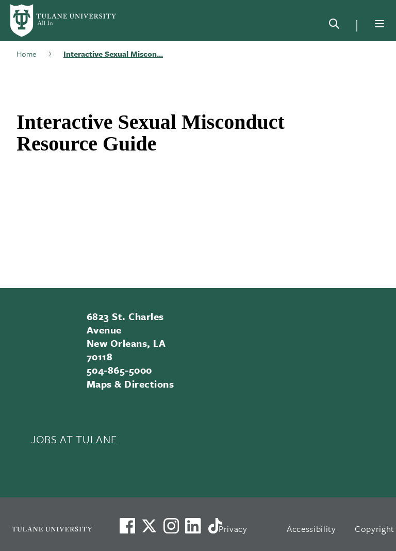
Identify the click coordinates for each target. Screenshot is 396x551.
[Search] (334, 26)
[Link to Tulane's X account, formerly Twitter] (149, 525)
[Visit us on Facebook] (127, 525)
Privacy (233, 528)
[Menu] (379, 24)
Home (26, 53)
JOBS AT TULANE (74, 439)
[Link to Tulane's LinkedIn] (193, 525)
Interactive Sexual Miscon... (113, 53)
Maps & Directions (130, 384)
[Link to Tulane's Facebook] (171, 525)
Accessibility (311, 528)
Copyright (374, 528)
